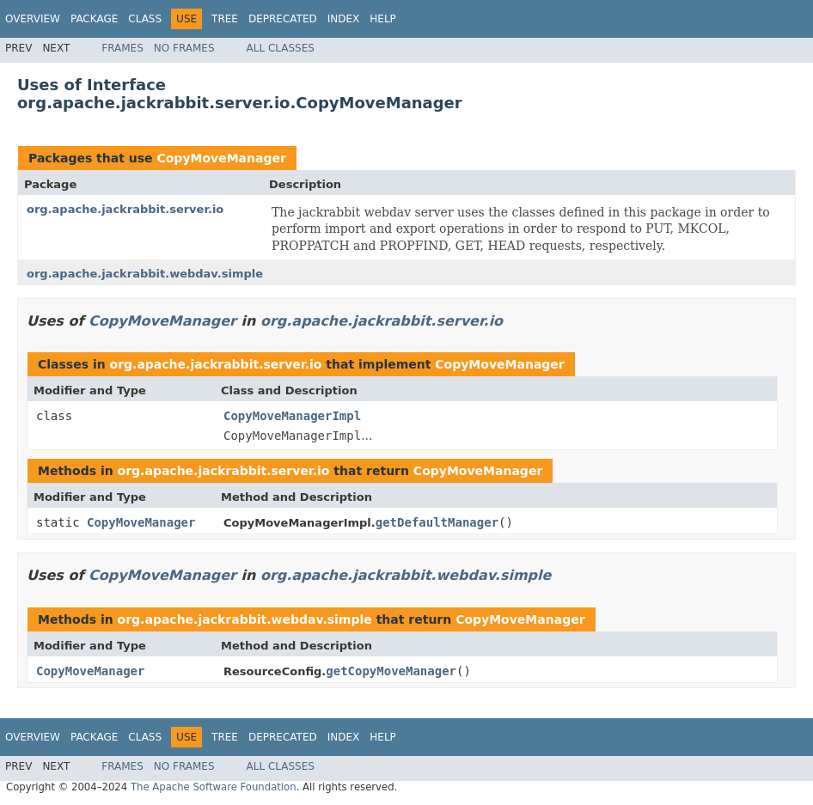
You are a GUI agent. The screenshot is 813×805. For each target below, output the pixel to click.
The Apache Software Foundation (213, 787)
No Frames (184, 48)
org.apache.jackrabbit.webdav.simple (145, 273)
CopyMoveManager (220, 158)
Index (343, 19)
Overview (32, 19)
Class (145, 19)
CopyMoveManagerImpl (292, 416)
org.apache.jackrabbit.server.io (125, 209)
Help (383, 19)
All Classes (281, 48)
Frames (122, 48)
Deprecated (282, 19)
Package (94, 19)
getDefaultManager (437, 522)
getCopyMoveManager (391, 671)
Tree (224, 19)
